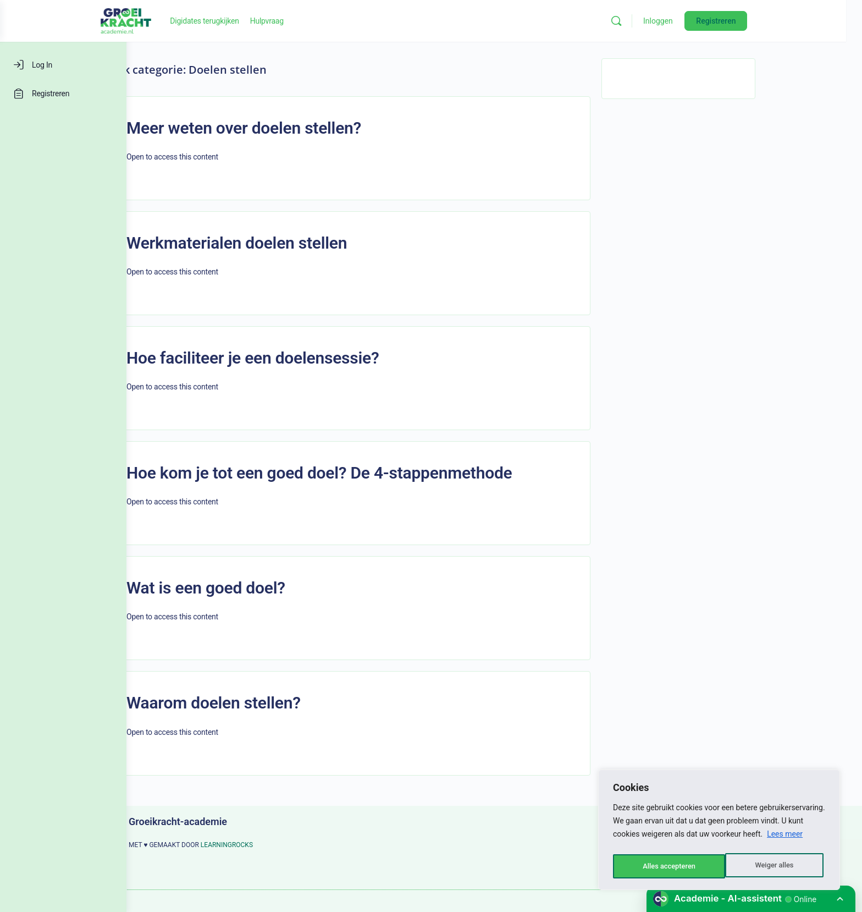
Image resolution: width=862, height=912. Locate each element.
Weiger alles (661, 866)
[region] (719, 832)
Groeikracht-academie (241, 821)
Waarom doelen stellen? (277, 702)
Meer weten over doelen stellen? (307, 128)
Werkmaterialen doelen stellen (300, 242)
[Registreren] (63, 93)
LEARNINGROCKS (290, 845)
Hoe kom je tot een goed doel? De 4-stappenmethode (383, 472)
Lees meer (785, 838)
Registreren (787, 21)
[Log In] (63, 65)
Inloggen (729, 21)
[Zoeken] (688, 21)
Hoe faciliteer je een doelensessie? (316, 357)
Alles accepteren (769, 866)
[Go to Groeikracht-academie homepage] (197, 20)
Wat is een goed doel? (269, 587)
